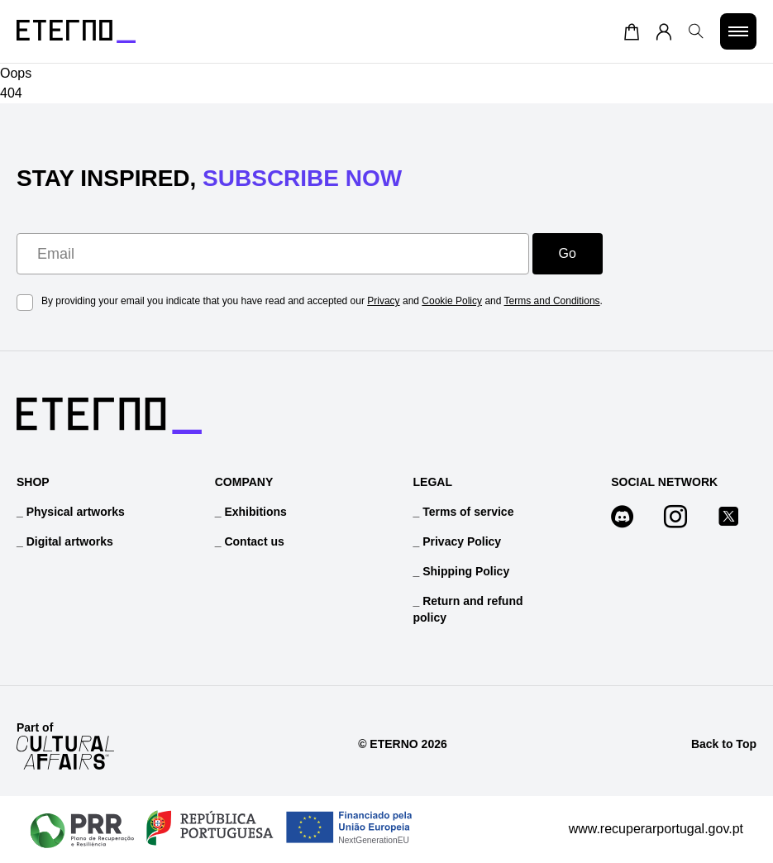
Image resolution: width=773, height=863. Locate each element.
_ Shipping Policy (461, 571)
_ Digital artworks (65, 541)
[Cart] (631, 31)
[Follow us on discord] (631, 518)
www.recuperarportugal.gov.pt (656, 829)
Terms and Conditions (552, 301)
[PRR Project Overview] (221, 829)
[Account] (664, 31)
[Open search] (696, 31)
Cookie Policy (452, 301)
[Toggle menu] (738, 31)
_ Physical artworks (71, 511)
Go (567, 253)
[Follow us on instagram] (684, 518)
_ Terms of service (463, 511)
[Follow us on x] (736, 518)
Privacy (383, 301)
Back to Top (723, 744)
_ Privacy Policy (457, 541)
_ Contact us (249, 541)
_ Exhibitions (251, 511)
